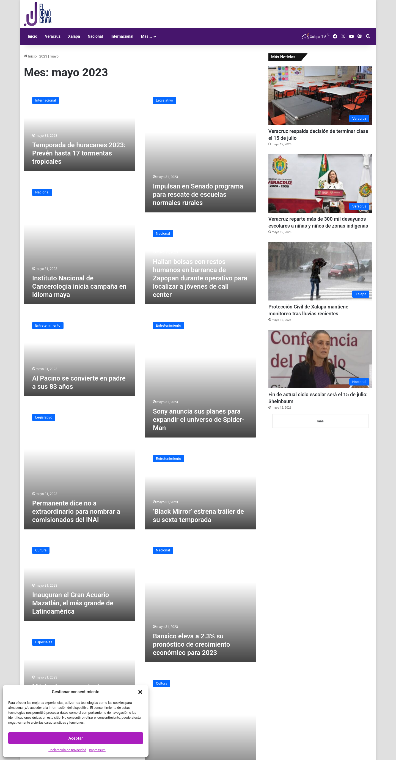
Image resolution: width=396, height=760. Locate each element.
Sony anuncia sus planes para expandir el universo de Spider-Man (198, 420)
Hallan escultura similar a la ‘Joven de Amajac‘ (199, 744)
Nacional (95, 36)
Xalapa (74, 36)
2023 (43, 56)
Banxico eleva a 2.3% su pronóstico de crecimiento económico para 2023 (191, 644)
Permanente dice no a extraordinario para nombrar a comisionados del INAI (76, 511)
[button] (140, 692)
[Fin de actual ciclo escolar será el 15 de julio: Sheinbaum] (320, 359)
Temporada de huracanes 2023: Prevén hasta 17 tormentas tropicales (79, 153)
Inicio (32, 36)
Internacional (122, 36)
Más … (146, 36)
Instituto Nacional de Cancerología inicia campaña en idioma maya (79, 286)
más (320, 421)
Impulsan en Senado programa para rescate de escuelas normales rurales (198, 194)
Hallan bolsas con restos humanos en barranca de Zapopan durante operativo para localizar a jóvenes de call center (200, 278)
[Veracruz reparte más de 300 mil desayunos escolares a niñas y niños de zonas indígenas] (320, 183)
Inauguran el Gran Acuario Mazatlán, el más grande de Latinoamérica (72, 603)
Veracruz (53, 36)
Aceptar (75, 738)
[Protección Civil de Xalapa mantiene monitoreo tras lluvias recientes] (320, 271)
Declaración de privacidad (67, 750)
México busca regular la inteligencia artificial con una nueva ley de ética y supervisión (79, 676)
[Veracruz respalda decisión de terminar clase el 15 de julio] (320, 95)
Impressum (97, 750)
